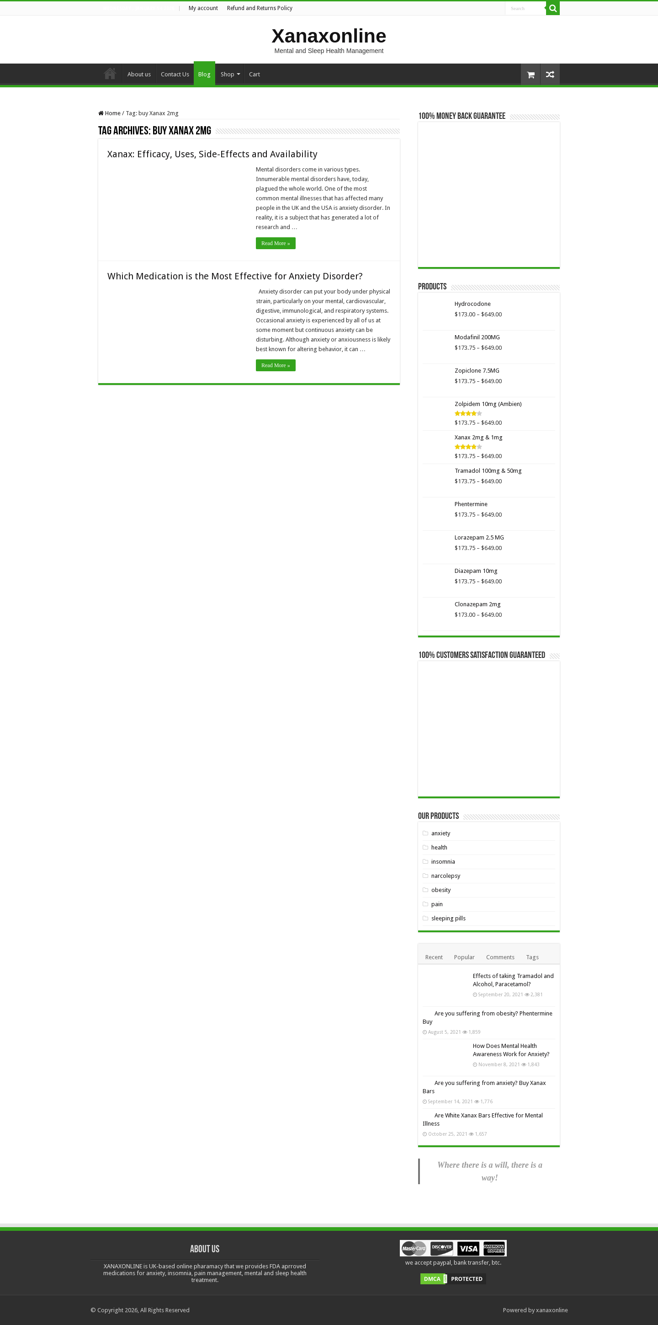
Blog (204, 74)
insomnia (443, 861)
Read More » (275, 243)
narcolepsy (445, 875)
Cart (254, 74)
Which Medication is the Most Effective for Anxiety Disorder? (235, 276)
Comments (500, 957)
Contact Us (175, 74)
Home (110, 73)
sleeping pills (448, 918)
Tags (532, 957)
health (439, 847)
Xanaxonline (328, 36)
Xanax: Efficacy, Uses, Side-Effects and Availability (212, 154)
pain (437, 904)
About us (139, 74)
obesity (441, 890)
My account (203, 8)
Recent (434, 957)
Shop (227, 74)
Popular (464, 957)
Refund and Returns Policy (259, 8)
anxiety (440, 833)
